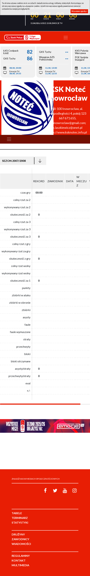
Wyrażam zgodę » (79, 11)
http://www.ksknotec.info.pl (67, 132)
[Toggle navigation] (66, 37)
